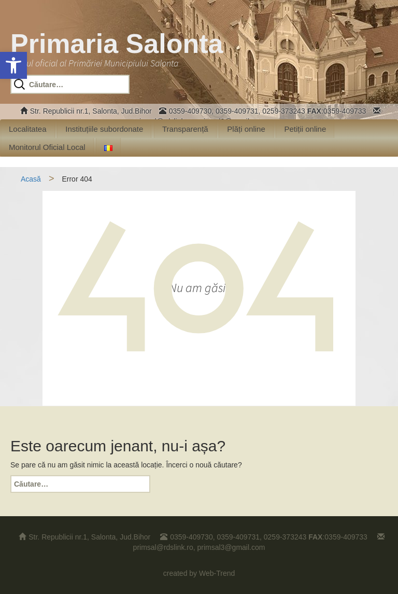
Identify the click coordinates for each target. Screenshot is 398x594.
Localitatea (28, 129)
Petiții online (305, 129)
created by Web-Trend (199, 573)
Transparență (185, 129)
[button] (13, 65)
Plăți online (246, 129)
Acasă (31, 179)
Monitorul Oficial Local (47, 147)
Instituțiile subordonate (104, 129)
